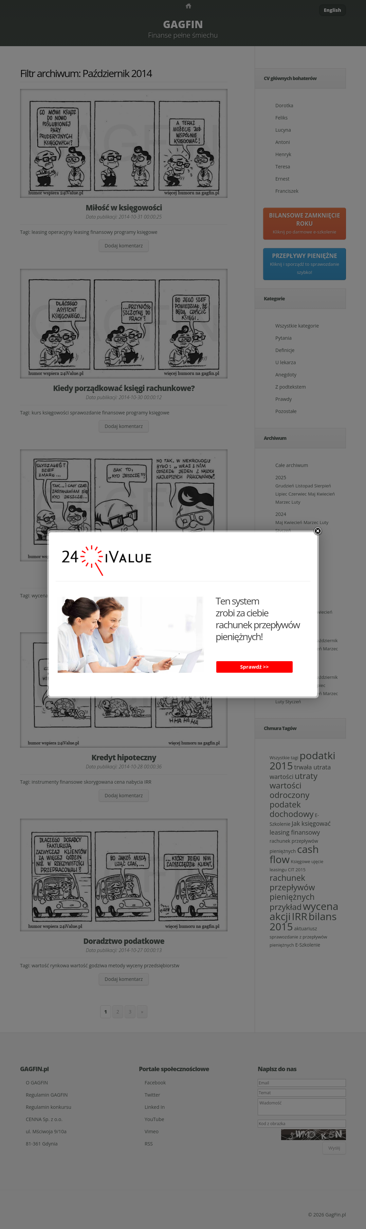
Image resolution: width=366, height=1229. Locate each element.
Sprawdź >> (254, 666)
